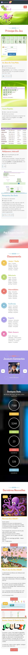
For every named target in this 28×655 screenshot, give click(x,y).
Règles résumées (8, 215)
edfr (14, 376)
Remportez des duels (10, 195)
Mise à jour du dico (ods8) (12, 570)
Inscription (14, 241)
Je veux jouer (6, 76)
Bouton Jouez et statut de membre (14, 620)
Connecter (5, 2)
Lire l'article (14, 545)
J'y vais (4, 166)
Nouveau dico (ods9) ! (10, 519)
